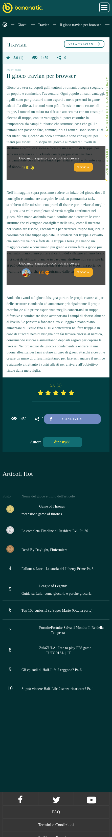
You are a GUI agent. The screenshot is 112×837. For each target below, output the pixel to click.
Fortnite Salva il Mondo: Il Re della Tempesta (77, 630)
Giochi (23, 25)
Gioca (83, 167)
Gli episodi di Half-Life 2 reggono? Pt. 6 (51, 670)
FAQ (56, 812)
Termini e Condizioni (56, 825)
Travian (43, 25)
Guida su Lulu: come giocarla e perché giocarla (56, 593)
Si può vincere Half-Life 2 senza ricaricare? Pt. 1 (57, 689)
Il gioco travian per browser (80, 25)
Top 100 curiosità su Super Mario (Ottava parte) (57, 610)
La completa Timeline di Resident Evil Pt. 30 (54, 531)
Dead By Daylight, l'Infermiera (44, 550)
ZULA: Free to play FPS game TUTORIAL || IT (68, 650)
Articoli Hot (106, 162)
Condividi (66, 419)
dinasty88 (62, 442)
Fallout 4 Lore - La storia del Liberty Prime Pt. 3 (57, 569)
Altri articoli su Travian (106, 104)
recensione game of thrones (41, 514)
